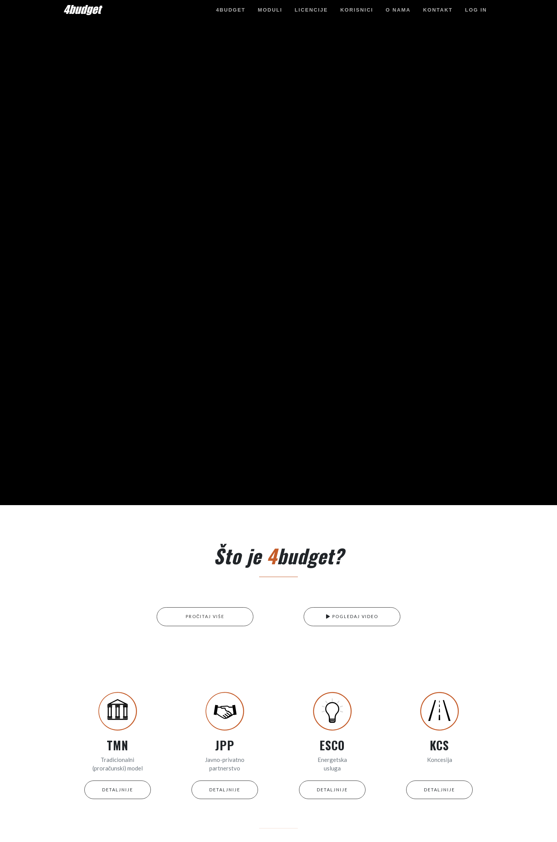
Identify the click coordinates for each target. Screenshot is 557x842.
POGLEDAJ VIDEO (352, 616)
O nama (398, 10)
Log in (476, 10)
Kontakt (438, 10)
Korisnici (356, 10)
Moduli (270, 10)
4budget (230, 10)
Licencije (311, 10)
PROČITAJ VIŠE (205, 616)
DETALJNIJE (117, 789)
